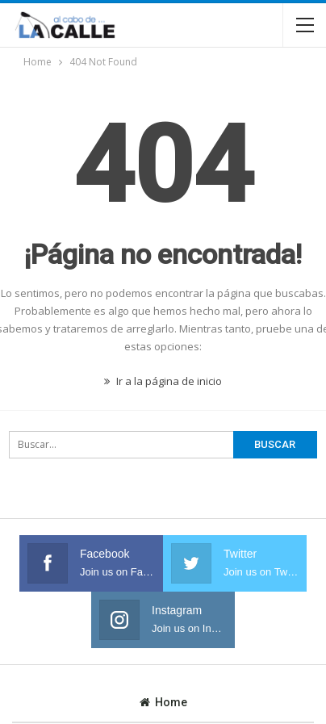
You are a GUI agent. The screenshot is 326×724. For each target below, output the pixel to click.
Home (163, 702)
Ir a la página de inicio (163, 381)
